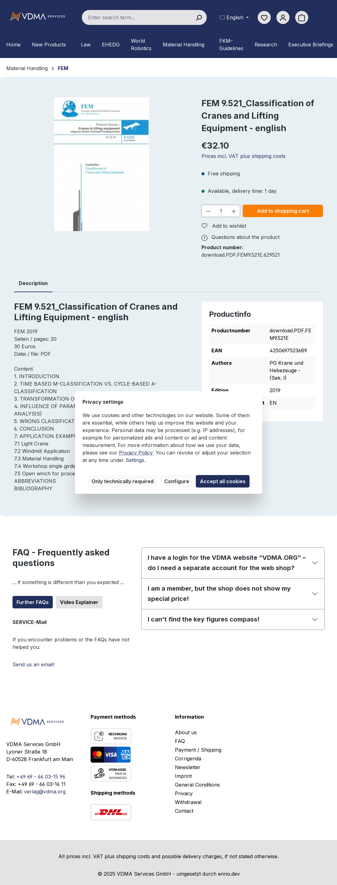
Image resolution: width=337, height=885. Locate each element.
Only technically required (123, 481)
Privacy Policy (136, 453)
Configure (176, 481)
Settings (135, 460)
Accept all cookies (222, 481)
